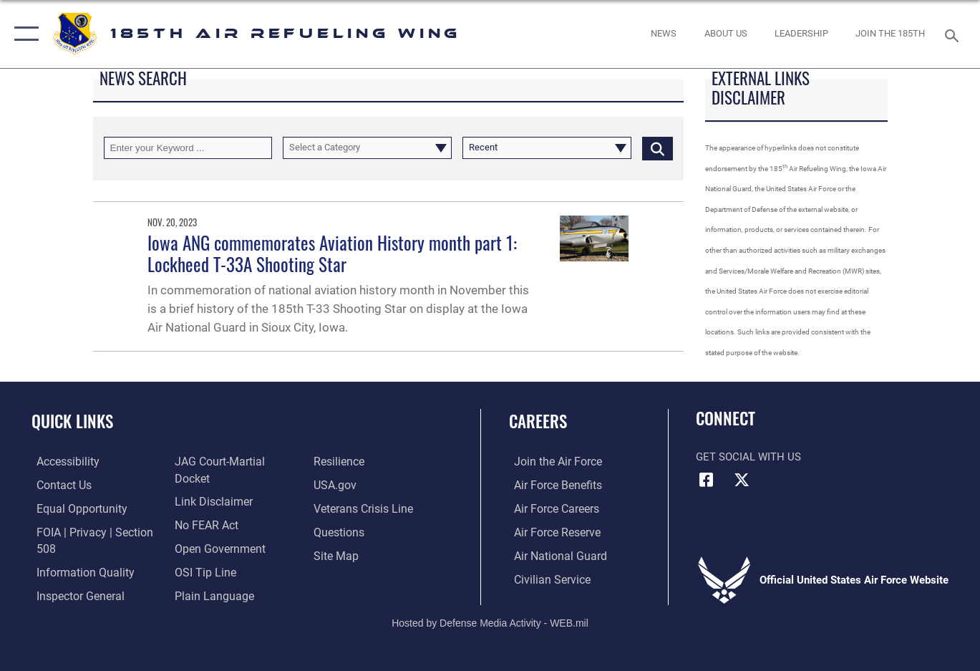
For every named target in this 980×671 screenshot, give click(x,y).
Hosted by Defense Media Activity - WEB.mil (490, 611)
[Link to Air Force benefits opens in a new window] (551, 485)
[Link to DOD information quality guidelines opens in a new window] (77, 571)
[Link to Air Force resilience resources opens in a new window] (339, 485)
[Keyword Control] (188, 148)
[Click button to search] (657, 148)
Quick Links (72, 421)
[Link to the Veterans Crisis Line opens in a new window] (363, 531)
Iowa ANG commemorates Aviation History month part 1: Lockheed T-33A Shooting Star (332, 253)
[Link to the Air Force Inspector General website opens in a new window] (215, 461)
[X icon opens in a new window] (741, 480)
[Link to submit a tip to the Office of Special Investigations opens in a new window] (202, 577)
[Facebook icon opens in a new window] (706, 480)
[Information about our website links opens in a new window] (210, 508)
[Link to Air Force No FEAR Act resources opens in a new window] (204, 531)
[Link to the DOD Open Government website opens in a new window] (215, 555)
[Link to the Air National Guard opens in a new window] (553, 555)
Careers (538, 421)
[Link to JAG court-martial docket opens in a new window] (234, 485)
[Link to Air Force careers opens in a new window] (551, 508)
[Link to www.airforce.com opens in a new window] (551, 461)
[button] (23, 34)
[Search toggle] (954, 34)
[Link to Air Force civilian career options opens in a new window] (545, 577)
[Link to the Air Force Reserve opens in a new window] (551, 531)
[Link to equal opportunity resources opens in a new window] (74, 508)
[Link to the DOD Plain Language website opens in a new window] (351, 461)
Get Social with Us (748, 456)
